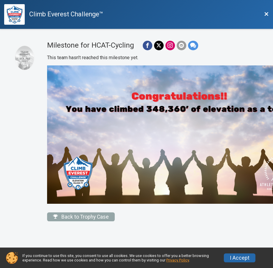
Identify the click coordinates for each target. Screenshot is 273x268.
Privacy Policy (177, 260)
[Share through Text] (193, 45)
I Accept (239, 258)
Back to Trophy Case (81, 217)
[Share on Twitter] (159, 45)
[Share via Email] (181, 45)
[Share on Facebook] (147, 45)
